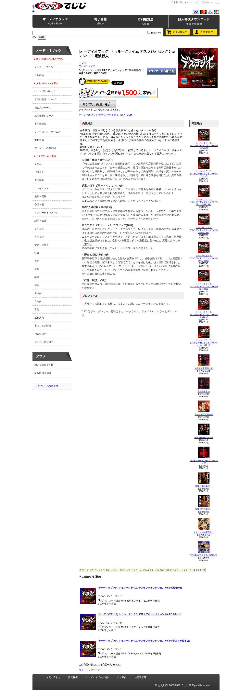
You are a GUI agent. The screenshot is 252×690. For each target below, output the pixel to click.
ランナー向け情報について (193, 570)
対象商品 (39, 75)
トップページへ (94, 670)
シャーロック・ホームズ (47, 131)
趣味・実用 (40, 196)
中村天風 (39, 140)
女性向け (39, 301)
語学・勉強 (40, 220)
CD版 (129, 114)
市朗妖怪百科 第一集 (204, 414)
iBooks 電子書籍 (43, 372)
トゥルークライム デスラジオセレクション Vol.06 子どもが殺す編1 (204, 202)
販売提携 (73, 677)
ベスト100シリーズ (44, 91)
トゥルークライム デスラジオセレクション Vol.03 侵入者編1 (204, 286)
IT (80, 62)
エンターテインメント (46, 212)
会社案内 (122, 677)
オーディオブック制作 (97, 677)
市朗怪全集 (40, 123)
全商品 (38, 164)
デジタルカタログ (43, 341)
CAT (84, 62)
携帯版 (33, 8)
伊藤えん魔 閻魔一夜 (204, 368)
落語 (36, 285)
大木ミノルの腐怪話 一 (204, 532)
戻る (81, 670)
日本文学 (39, 228)
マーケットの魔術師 (45, 148)
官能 (36, 309)
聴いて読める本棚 (43, 364)
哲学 (36, 269)
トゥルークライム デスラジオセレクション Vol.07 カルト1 (204, 173)
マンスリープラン (43, 67)
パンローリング (87, 65)
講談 (36, 277)
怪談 (36, 253)
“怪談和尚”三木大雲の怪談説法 (203, 555)
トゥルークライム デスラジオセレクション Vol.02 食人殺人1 (204, 314)
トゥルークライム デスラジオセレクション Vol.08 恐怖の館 (204, 145)
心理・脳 (39, 204)
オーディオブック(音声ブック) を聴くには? (102, 114)
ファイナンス (41, 188)
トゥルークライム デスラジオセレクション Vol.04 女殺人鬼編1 (204, 258)
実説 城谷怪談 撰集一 (203, 437)
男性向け (39, 293)
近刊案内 (39, 317)
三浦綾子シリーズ (43, 115)
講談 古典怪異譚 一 (203, 486)
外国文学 (39, 236)
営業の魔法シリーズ (45, 99)
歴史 (36, 261)
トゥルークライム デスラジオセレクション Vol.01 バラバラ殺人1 (204, 342)
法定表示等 (140, 677)
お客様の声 (40, 333)
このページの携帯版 (46, 385)
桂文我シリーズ (42, 107)
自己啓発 (39, 180)
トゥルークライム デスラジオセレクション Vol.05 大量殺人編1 (204, 230)
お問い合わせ (53, 677)
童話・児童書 (41, 245)
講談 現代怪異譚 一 (203, 509)
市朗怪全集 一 (204, 391)
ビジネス (39, 172)
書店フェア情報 (42, 325)
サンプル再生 (97, 104)
